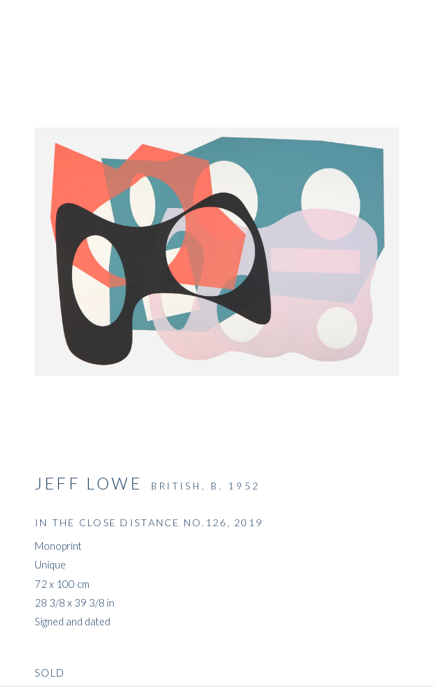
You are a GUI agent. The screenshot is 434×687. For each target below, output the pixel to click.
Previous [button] (14, 343)
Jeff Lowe (88, 485)
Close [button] (402, 31)
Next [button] (420, 343)
